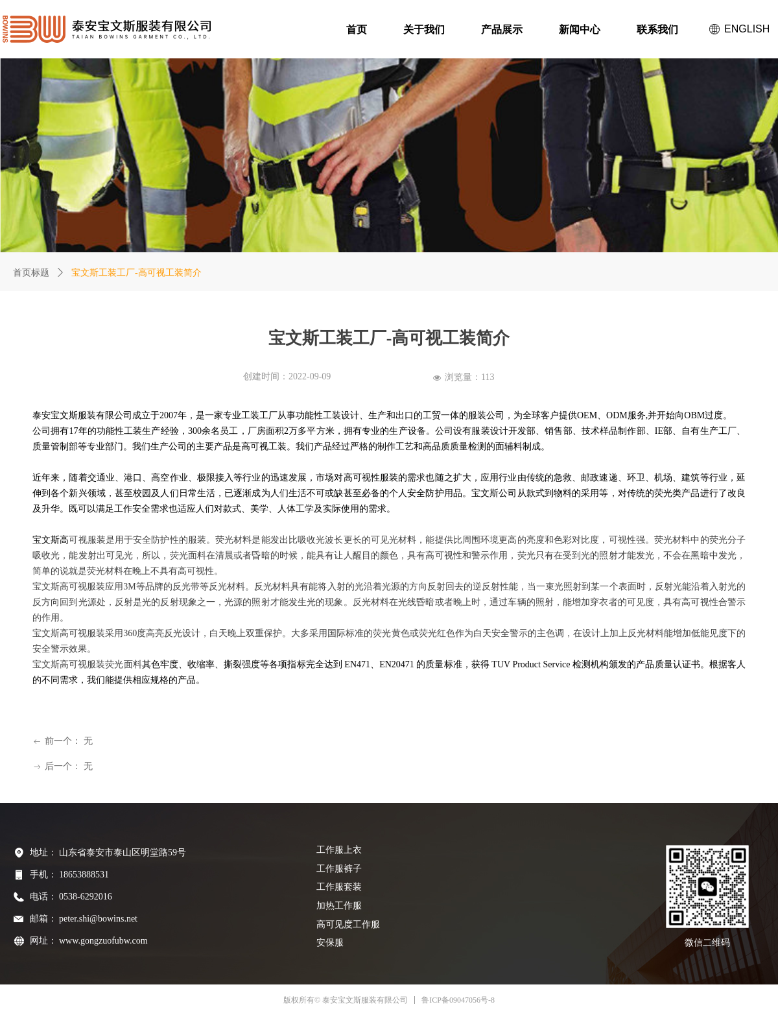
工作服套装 (339, 887)
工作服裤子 (339, 869)
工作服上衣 (339, 850)
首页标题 (31, 273)
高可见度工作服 (348, 924)
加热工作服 (339, 906)
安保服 (330, 942)
